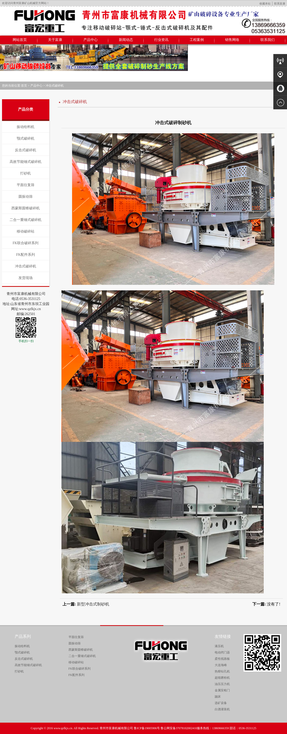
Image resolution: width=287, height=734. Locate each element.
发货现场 (25, 278)
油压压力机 (222, 684)
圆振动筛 (25, 196)
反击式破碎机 (25, 150)
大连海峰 (221, 665)
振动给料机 (25, 127)
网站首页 (20, 40)
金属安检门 (222, 690)
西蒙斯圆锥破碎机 (25, 208)
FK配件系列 (25, 255)
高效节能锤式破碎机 (25, 162)
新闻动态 (126, 40)
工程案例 (197, 40)
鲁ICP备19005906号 (147, 728)
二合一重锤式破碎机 (25, 220)
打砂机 (25, 173)
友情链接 (223, 636)
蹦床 (218, 696)
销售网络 (232, 40)
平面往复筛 (25, 185)
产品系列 (23, 636)
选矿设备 (221, 703)
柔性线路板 (222, 659)
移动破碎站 (25, 231)
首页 (24, 85)
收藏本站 (265, 3)
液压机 (219, 646)
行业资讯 (161, 40)
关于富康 (55, 40)
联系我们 (267, 40)
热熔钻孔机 (222, 671)
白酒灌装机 (222, 709)
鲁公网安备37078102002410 (179, 728)
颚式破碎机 (25, 138)
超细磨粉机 (222, 677)
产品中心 (90, 40)
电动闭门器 (222, 652)
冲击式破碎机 (55, 85)
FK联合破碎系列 (25, 243)
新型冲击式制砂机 (93, 604)
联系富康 (279, 3)
